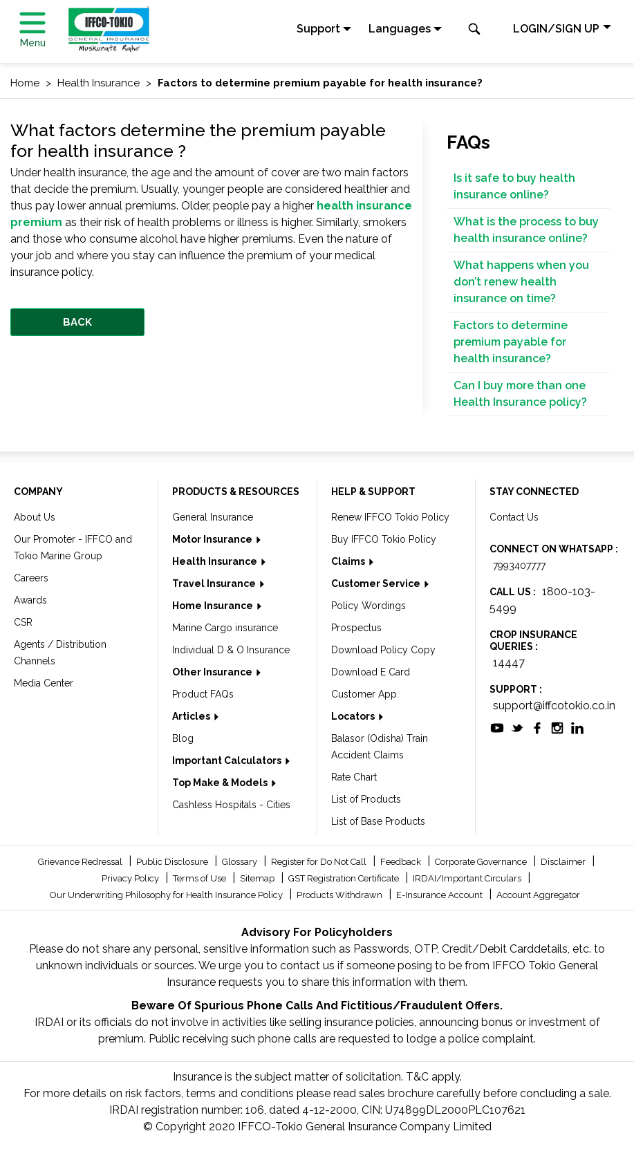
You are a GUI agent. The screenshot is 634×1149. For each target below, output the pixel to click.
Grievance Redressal (81, 862)
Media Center (43, 683)
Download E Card (370, 672)
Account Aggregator (538, 895)
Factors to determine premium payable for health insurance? (511, 342)
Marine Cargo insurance (225, 627)
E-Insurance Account (440, 895)
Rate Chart (354, 777)
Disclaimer (564, 862)
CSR (23, 622)
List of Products (366, 799)
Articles (192, 716)
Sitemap (258, 878)
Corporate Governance (482, 862)
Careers (31, 577)
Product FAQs (203, 694)
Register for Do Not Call (320, 862)
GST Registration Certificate (344, 878)
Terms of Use (200, 878)
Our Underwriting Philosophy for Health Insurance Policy (167, 895)
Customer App (364, 694)
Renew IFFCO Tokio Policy (390, 517)
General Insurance (212, 517)
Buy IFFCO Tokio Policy (383, 539)
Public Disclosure (173, 862)
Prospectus (356, 627)
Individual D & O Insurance (231, 649)
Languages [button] (400, 28)
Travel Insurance (215, 583)
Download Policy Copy (383, 649)
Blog (183, 738)
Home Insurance (213, 605)
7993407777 (519, 565)
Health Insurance (215, 561)
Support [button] (318, 28)
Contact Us (514, 517)
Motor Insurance (213, 539)
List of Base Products (378, 821)
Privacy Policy (131, 878)
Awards (30, 600)
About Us (34, 517)
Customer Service (376, 583)
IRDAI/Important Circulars (468, 878)
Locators (354, 716)
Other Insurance (213, 672)
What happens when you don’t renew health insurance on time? (521, 282)
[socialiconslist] (497, 727)
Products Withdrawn (340, 895)
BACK (77, 322)
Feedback (401, 862)
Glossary (240, 862)
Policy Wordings (368, 605)
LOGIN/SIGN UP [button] (556, 28)
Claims (349, 561)
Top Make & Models (221, 782)
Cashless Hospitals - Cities (231, 804)
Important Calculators (227, 760)
